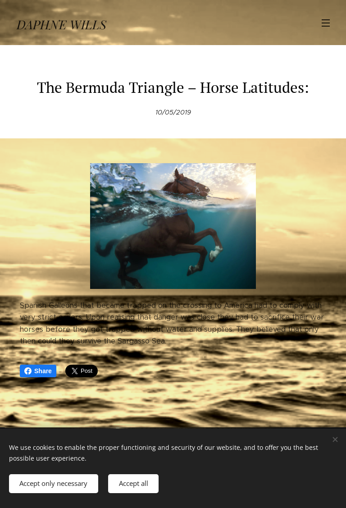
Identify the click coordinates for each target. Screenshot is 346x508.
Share (38, 371)
